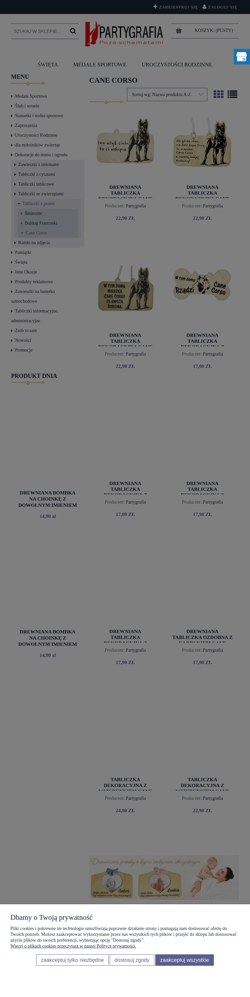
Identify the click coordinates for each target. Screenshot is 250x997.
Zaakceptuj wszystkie (184, 960)
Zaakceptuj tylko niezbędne (72, 960)
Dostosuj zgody (132, 960)
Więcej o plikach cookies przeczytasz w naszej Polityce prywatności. (73, 946)
